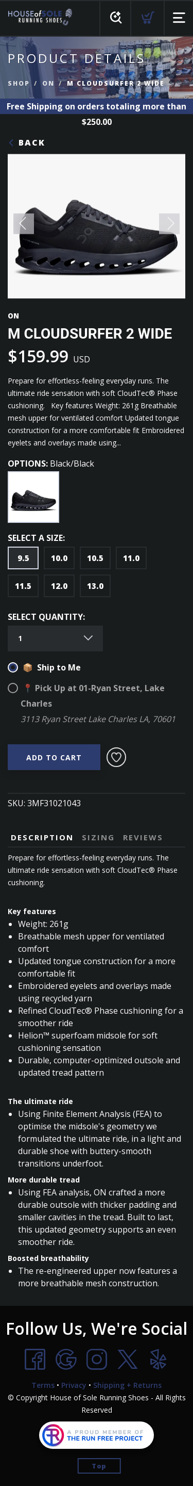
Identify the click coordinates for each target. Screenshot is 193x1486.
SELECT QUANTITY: (46, 616)
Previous (23, 226)
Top (99, 1466)
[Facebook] (35, 1359)
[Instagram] (96, 1359)
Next (169, 226)
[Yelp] (158, 1359)
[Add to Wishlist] (116, 757)
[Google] (65, 1359)
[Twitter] (127, 1359)
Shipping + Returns (127, 1385)
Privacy (73, 1385)
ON (48, 83)
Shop (19, 83)
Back (26, 142)
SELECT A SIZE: (36, 538)
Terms (43, 1385)
